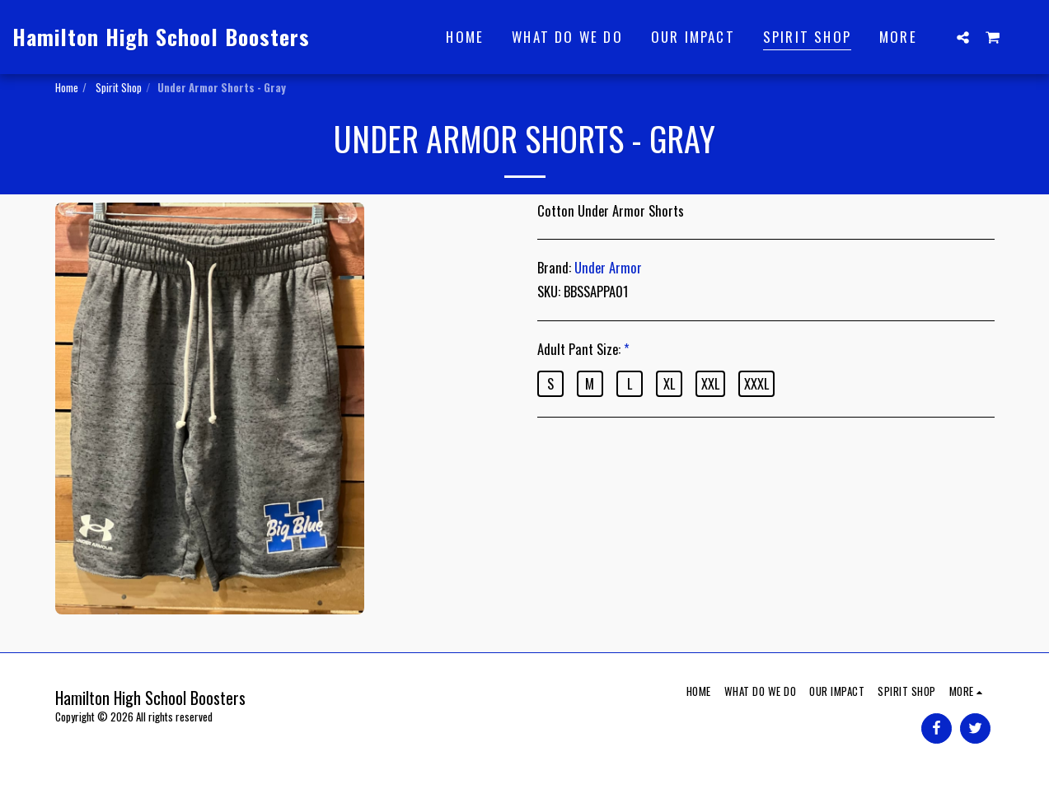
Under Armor (608, 267)
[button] (962, 37)
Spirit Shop (117, 87)
